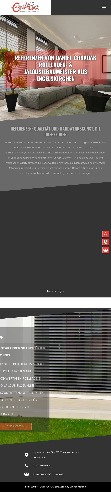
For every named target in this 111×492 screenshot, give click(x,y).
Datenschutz (47, 486)
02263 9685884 (41, 465)
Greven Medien (78, 486)
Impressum (31, 486)
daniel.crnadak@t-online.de (48, 474)
